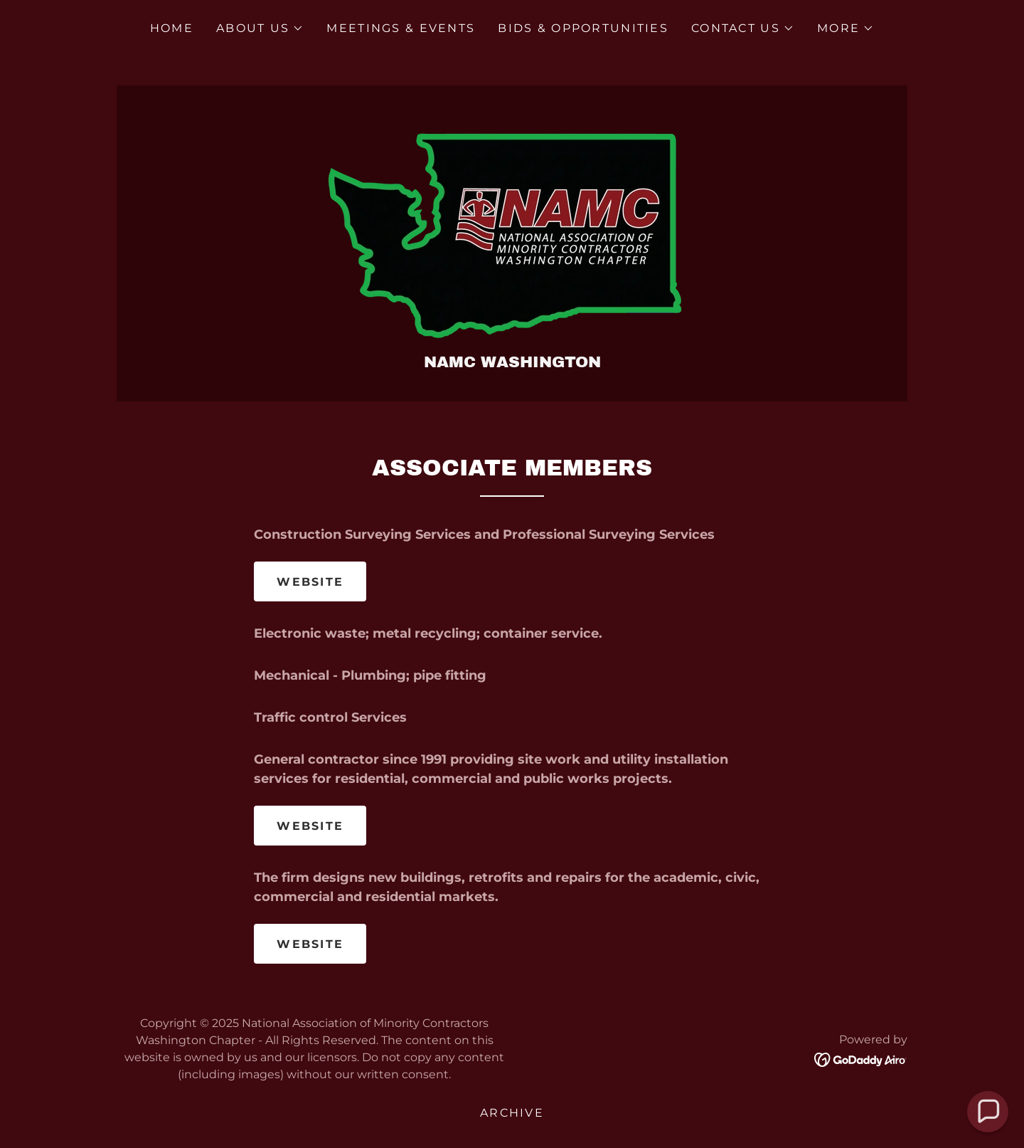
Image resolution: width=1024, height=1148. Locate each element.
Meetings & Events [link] (400, 28)
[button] (260, 28)
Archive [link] (512, 1113)
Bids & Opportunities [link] (583, 28)
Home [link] (171, 28)
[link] (512, 227)
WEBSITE (310, 582)
